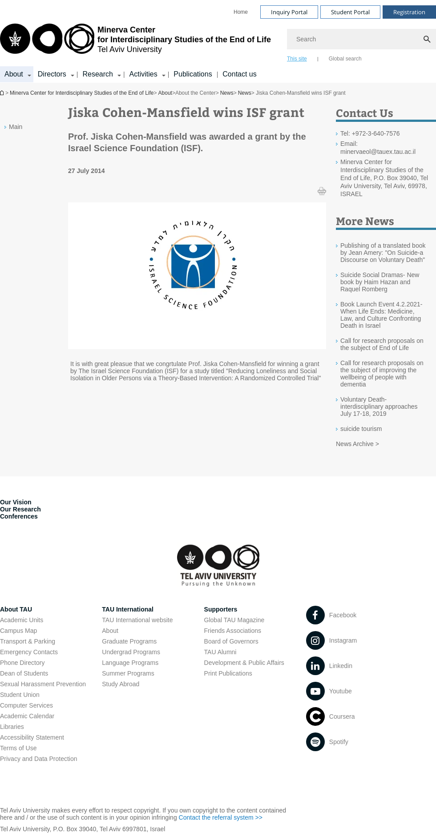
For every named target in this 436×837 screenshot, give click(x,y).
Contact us (239, 74)
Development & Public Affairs (244, 662)
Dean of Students (24, 673)
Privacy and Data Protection (38, 758)
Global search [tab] (345, 59)
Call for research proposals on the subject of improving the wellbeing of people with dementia (382, 373)
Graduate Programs (129, 641)
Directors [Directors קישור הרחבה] (52, 74)
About (165, 93)
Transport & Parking (27, 641)
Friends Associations (232, 630)
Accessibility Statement (32, 737)
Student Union (20, 694)
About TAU (16, 609)
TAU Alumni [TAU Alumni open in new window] (220, 652)
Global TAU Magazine (234, 620)
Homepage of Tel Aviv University (2, 92)
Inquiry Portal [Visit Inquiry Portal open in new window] (289, 12)
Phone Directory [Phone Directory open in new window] (22, 662)
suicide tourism (361, 428)
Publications (193, 74)
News (227, 93)
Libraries (12, 726)
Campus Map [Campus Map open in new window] (18, 630)
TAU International (127, 609)
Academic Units (21, 620)
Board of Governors (231, 641)
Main (15, 126)
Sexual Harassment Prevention (43, 684)
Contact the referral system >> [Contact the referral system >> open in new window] (220, 817)
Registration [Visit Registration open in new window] (409, 12)
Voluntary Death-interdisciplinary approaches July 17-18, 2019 (379, 406)
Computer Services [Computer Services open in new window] (26, 705)
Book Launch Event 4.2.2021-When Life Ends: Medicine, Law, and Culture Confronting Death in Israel (381, 315)
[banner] (218, 41)
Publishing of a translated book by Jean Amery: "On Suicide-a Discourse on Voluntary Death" (382, 252)
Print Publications (228, 673)
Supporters (221, 609)
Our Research (20, 509)
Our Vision (16, 502)
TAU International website (137, 620)
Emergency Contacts (29, 652)
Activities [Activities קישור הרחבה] (143, 74)
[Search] (361, 39)
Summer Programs (128, 673)
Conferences (19, 516)
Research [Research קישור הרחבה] (97, 74)
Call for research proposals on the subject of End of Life (382, 344)
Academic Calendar (27, 716)
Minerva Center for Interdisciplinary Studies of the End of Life (82, 93)
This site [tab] (297, 59)
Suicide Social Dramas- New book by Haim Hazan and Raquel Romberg (379, 282)
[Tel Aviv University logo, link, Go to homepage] (135, 42)
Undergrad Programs (131, 652)
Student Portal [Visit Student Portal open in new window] (350, 12)
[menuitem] (241, 12)
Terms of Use (18, 748)
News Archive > (357, 443)
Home (241, 12)
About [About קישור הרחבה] (13, 74)
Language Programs (130, 662)
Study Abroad (120, 684)
